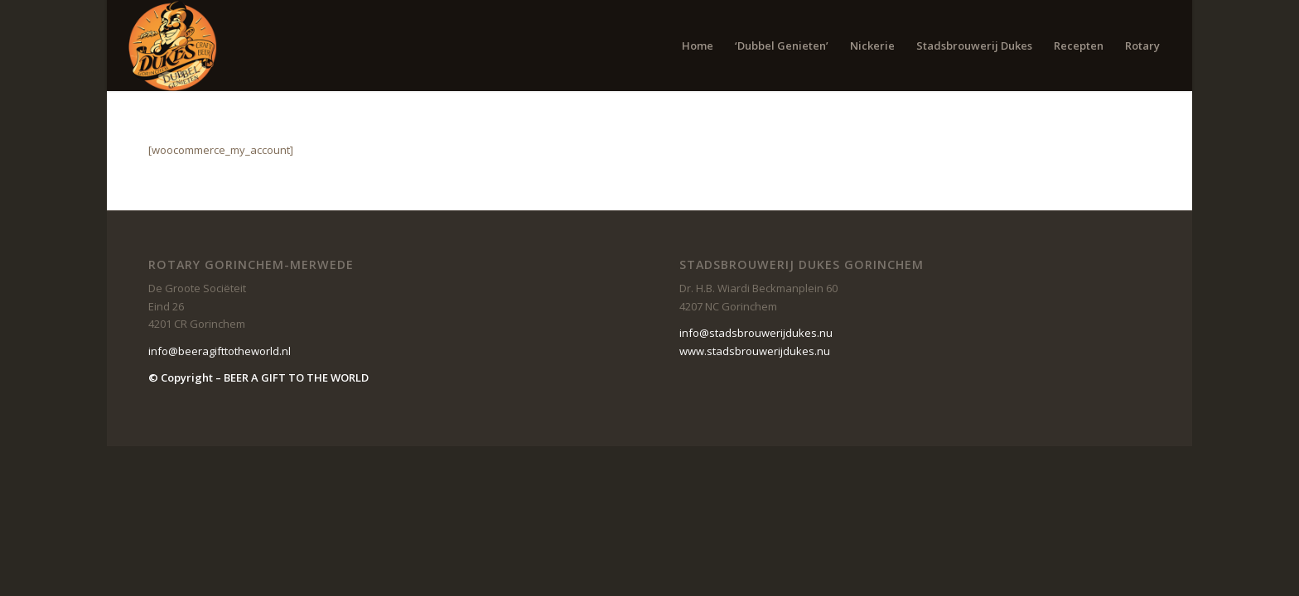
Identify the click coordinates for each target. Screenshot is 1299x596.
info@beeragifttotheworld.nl (219, 351)
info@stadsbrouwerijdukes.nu (756, 332)
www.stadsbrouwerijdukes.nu (754, 351)
